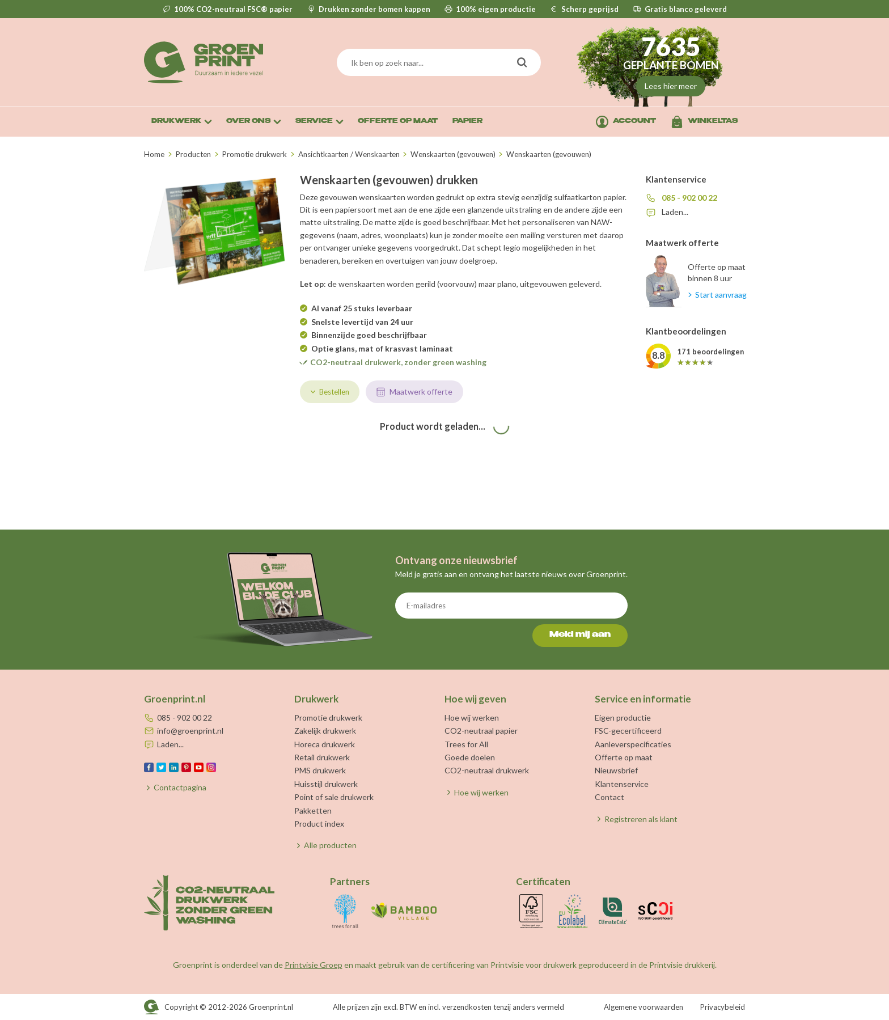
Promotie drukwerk (254, 154)
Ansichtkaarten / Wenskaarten (349, 154)
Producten (193, 154)
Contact (609, 797)
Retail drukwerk (322, 757)
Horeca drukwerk (324, 744)
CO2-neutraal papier (481, 730)
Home (154, 154)
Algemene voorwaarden (643, 1006)
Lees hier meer (671, 86)
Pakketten (313, 810)
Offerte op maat (624, 757)
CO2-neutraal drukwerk (486, 770)
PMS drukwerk (320, 770)
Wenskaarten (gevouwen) (453, 154)
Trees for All (466, 744)
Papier (467, 121)
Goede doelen (469, 757)
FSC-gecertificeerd (628, 730)
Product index (319, 823)
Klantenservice (622, 784)
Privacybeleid (722, 1006)
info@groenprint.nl (190, 730)
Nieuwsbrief (616, 770)
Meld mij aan (580, 635)
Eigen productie (623, 717)
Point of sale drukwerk (334, 797)
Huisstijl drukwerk (326, 784)
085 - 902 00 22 (689, 197)
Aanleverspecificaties (633, 744)
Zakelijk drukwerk (325, 730)
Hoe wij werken (471, 717)
